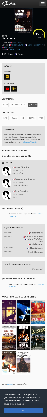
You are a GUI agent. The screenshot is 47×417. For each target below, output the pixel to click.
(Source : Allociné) (30, 142)
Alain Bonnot (17, 43)
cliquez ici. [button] (19, 404)
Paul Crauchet (21, 191)
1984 (4, 35)
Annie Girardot (14, 50)
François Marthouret (25, 179)
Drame (10, 54)
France (19, 54)
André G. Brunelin (18, 45)
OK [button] (23, 410)
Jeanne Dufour (18, 173)
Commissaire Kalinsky (20, 185)
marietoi (10, 384)
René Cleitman (35, 252)
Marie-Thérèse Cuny (35, 45)
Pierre (15, 197)
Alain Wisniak (36, 248)
